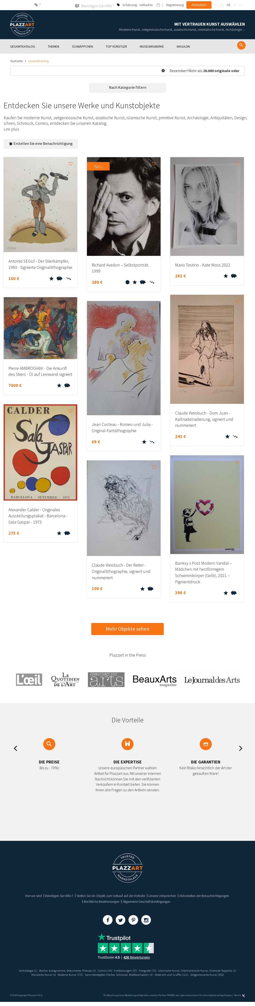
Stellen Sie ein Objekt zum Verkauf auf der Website (111, 895)
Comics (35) (146, 970)
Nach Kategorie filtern (127, 87)
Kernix (239, 999)
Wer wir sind (33, 895)
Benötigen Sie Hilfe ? (59, 895)
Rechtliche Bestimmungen (101, 901)
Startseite (16, 61)
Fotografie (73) (194, 970)
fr (215, 5)
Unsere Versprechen (162, 895)
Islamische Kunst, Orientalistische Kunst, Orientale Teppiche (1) (58, 974)
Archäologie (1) (61, 970)
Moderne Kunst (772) (146, 974)
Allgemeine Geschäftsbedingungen (146, 901)
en (222, 5)
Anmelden (199, 5)
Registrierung (175, 5)
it (235, 5)
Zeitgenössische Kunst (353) (146, 978)
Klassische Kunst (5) (117, 974)
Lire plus (11, 129)
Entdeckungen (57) (169, 970)
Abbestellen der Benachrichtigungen (204, 895)
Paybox (228, 999)
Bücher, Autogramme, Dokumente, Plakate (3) (105, 970)
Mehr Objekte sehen (127, 628)
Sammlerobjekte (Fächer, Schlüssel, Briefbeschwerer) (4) (201, 974)
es (241, 5)
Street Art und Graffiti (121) (107, 978)
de (229, 5)
